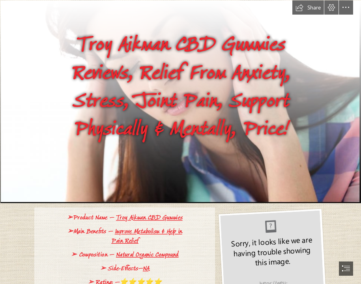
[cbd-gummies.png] (180, 101)
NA (145, 268)
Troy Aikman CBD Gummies (149, 217)
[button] (308, 7)
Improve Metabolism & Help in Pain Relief (146, 236)
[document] (180, 142)
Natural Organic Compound (147, 255)
